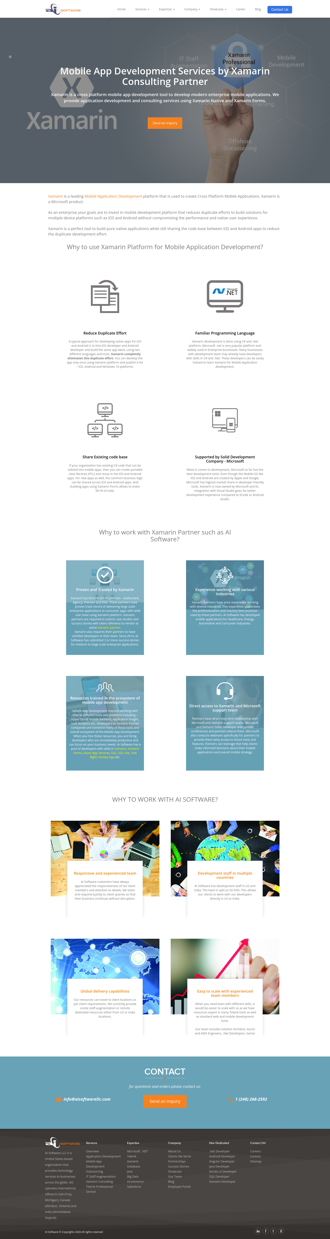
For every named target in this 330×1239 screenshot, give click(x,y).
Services (142, 9)
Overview (92, 1151)
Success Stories (178, 1166)
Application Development (103, 1156)
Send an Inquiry (165, 123)
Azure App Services (97, 753)
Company (192, 9)
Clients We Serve (179, 1156)
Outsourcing (94, 1171)
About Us (174, 1151)
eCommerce (135, 1181)
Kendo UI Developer (223, 1171)
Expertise (167, 9)
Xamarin (55, 196)
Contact (255, 1156)
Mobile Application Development (113, 196)
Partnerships (177, 1161)
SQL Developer (219, 1176)
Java (130, 1171)
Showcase (218, 9)
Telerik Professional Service (99, 1189)
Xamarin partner (109, 627)
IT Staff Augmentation (101, 1176)
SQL (114, 753)
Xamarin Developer (222, 1181)
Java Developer (219, 1166)
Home (121, 9)
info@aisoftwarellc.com (82, 1099)
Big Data (133, 1176)
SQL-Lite (123, 753)
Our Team (175, 1176)
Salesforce (134, 1187)
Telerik (131, 1156)
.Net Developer (219, 1151)
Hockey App (106, 757)
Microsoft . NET (137, 1151)
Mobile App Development (95, 1163)
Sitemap (255, 1161)
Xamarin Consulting (99, 1181)
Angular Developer (222, 1161)
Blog (258, 9)
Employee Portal (179, 1187)
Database (133, 1166)
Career (240, 9)
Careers (255, 1151)
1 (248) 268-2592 (247, 1099)
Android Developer (222, 1156)
